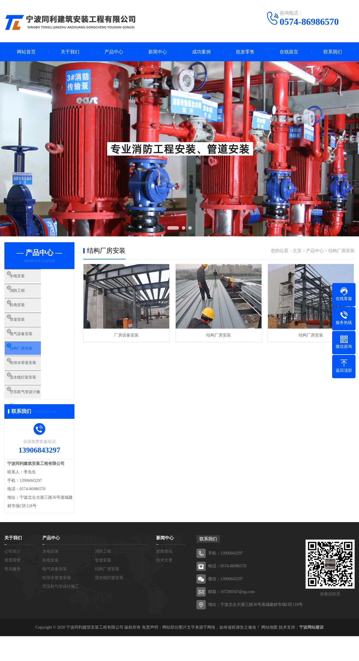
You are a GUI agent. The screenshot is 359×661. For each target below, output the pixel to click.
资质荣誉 (12, 585)
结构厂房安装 (31, 364)
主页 (297, 250)
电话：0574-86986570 (227, 591)
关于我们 (70, 51)
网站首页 (26, 51)
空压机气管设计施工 (37, 415)
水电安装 (27, 277)
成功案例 (201, 51)
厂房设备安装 (126, 335)
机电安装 (27, 312)
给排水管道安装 (33, 381)
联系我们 (332, 51)
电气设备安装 (31, 346)
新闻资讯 (164, 576)
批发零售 (245, 51)
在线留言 (289, 51)
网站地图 (269, 652)
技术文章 (164, 585)
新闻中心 (157, 51)
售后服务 (12, 594)
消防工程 (27, 295)
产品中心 (113, 51)
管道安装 (27, 329)
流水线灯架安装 (33, 398)
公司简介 (12, 576)
